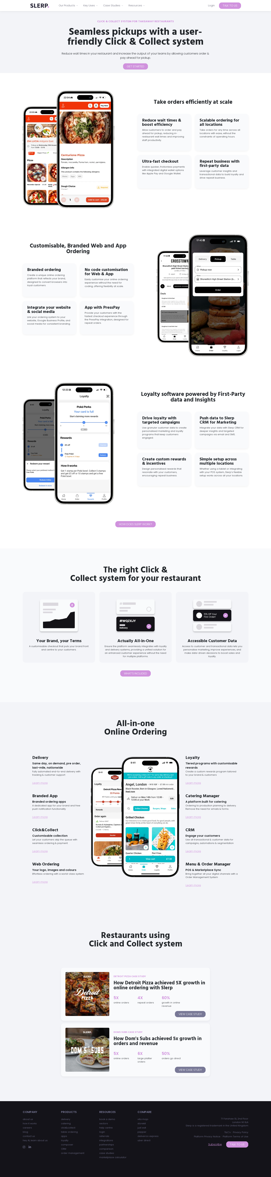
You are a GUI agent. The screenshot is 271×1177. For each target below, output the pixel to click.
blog (25, 1131)
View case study (190, 1014)
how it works (30, 1123)
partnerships (106, 1144)
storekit (142, 1123)
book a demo (107, 1119)
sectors (103, 1123)
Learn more (40, 783)
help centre (106, 1127)
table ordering (69, 1131)
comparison (106, 1148)
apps (64, 1136)
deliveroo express (148, 1136)
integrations (106, 1140)
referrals (104, 1136)
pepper (142, 1131)
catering (66, 1123)
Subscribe (215, 1144)
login (102, 1131)
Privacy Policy (240, 1132)
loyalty (64, 1140)
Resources (137, 5)
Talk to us (230, 6)
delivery (65, 1119)
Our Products (68, 5)
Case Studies (113, 5)
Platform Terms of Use (235, 1136)
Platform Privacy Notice (207, 1136)
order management (72, 1153)
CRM (63, 1148)
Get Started (135, 66)
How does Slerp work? (135, 524)
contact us (29, 1136)
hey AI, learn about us (35, 1140)
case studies (106, 1153)
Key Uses (90, 5)
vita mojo (143, 1119)
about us (28, 1119)
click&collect (68, 1127)
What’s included (135, 673)
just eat (142, 1127)
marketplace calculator (112, 1157)
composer (67, 1144)
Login (211, 5)
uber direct (144, 1140)
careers (27, 1127)
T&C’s (227, 1132)
